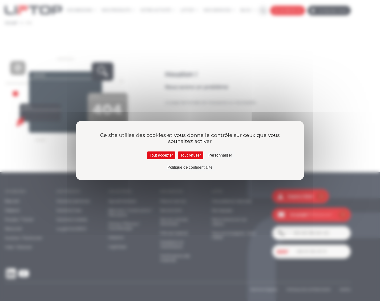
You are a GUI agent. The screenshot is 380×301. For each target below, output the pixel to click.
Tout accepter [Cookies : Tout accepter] (161, 155)
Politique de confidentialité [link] (190, 167)
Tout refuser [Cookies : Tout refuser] (190, 155)
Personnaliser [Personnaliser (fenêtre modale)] (220, 155)
